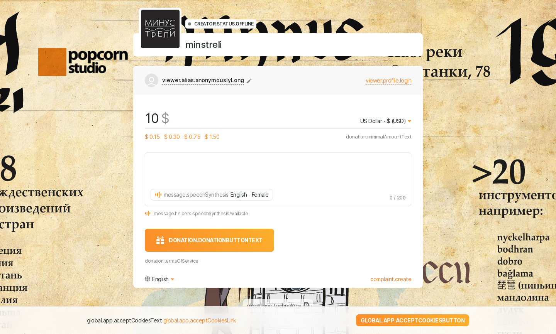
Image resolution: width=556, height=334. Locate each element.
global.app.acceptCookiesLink (199, 320)
